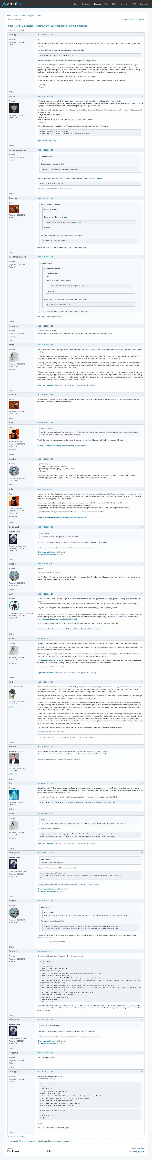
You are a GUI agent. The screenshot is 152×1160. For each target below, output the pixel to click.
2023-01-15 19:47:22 (45, 257)
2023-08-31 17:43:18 (45, 1072)
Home (76, 4)
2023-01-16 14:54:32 (45, 682)
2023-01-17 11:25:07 (45, 853)
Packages (86, 4)
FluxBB (141, 1152)
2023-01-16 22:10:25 (45, 783)
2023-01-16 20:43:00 (45, 747)
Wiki (106, 4)
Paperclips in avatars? (45, 385)
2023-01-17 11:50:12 (45, 901)
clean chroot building (45, 552)
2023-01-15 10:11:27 (45, 35)
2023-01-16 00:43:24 (45, 422)
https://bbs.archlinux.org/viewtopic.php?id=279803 (57, 619)
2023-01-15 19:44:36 (45, 198)
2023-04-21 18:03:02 (45, 951)
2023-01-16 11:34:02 (45, 527)
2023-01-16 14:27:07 (45, 638)
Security (124, 4)
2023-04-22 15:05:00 (45, 1053)
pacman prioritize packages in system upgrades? (62, 25)
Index (9, 16)
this (82, 50)
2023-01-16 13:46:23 (45, 594)
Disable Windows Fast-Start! (78, 629)
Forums (97, 4)
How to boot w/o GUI (59, 629)
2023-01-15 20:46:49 (45, 345)
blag (54, 140)
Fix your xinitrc (95, 629)
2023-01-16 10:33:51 (45, 489)
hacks (45, 140)
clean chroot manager (48, 554)
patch (99, 178)
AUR (134, 4)
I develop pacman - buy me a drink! (73, 446)
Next (22, 30)
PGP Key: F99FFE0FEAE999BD (48, 446)
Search (23, 16)
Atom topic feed (139, 1148)
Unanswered (139, 19)
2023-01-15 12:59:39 (45, 96)
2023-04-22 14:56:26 (45, 1020)
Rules (16, 16)
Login (39, 16)
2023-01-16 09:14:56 (45, 459)
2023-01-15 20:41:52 (45, 326)
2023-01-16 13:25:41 (45, 564)
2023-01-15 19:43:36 (45, 150)
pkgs (39, 140)
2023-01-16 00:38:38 (45, 394)
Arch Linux (14, 3)
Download (144, 4)
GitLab (114, 4)
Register (31, 16)
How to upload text (44, 629)
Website (14, 370)
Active (131, 19)
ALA (58, 660)
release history (47, 660)
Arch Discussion (24, 25)
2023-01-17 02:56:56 (45, 813)
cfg (50, 140)
